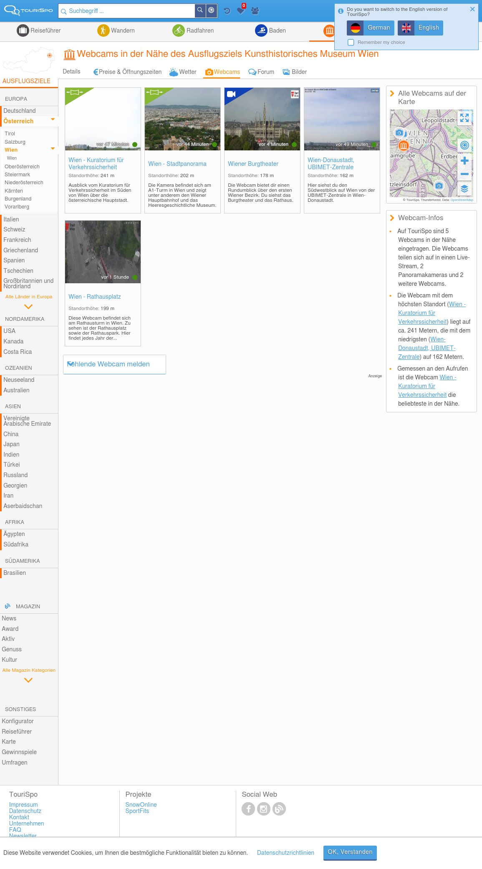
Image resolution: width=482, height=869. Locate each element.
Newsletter (23, 836)
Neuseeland (18, 380)
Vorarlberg (17, 207)
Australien (16, 391)
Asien (13, 406)
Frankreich (17, 240)
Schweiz (14, 230)
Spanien (14, 261)
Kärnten (14, 191)
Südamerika (22, 561)
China (10, 434)
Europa (16, 99)
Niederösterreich (24, 182)
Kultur (9, 660)
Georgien (15, 486)
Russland (15, 475)
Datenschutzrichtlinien (285, 853)
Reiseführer (45, 31)
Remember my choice (381, 42)
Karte (9, 742)
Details (72, 72)
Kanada (13, 342)
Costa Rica (17, 352)
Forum (265, 72)
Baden (276, 31)
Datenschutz (25, 811)
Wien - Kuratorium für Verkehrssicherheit (96, 164)
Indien (11, 455)
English (429, 28)
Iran (8, 496)
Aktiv (8, 639)
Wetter (187, 72)
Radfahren (199, 31)
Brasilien (14, 573)
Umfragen (14, 763)
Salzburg (15, 142)
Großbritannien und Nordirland (28, 284)
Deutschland (19, 111)
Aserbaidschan (22, 506)
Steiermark (17, 175)
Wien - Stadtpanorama (177, 164)
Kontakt (19, 818)
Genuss (12, 650)
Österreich (18, 122)
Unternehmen (26, 824)
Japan (11, 444)
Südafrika (15, 545)
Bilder (299, 72)
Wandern (122, 31)
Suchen (205, 11)
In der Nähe (216, 11)
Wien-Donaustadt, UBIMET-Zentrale (331, 164)
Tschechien (18, 271)
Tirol (10, 134)
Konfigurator (18, 721)
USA (9, 331)
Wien (11, 150)
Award (10, 629)
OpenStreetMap (461, 200)
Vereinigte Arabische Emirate (27, 421)
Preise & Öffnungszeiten (130, 72)
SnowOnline (141, 805)
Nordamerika (25, 319)
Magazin (28, 607)
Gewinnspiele (19, 752)
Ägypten (14, 534)
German (379, 28)
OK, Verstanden (350, 852)
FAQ (15, 830)
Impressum (23, 805)
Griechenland (20, 251)
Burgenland (18, 199)
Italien (11, 220)
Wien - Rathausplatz (94, 297)
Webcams (227, 72)
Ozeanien (18, 368)
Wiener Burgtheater (253, 164)
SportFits (137, 811)
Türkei (11, 465)
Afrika (14, 522)
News (9, 619)
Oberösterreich (22, 167)
